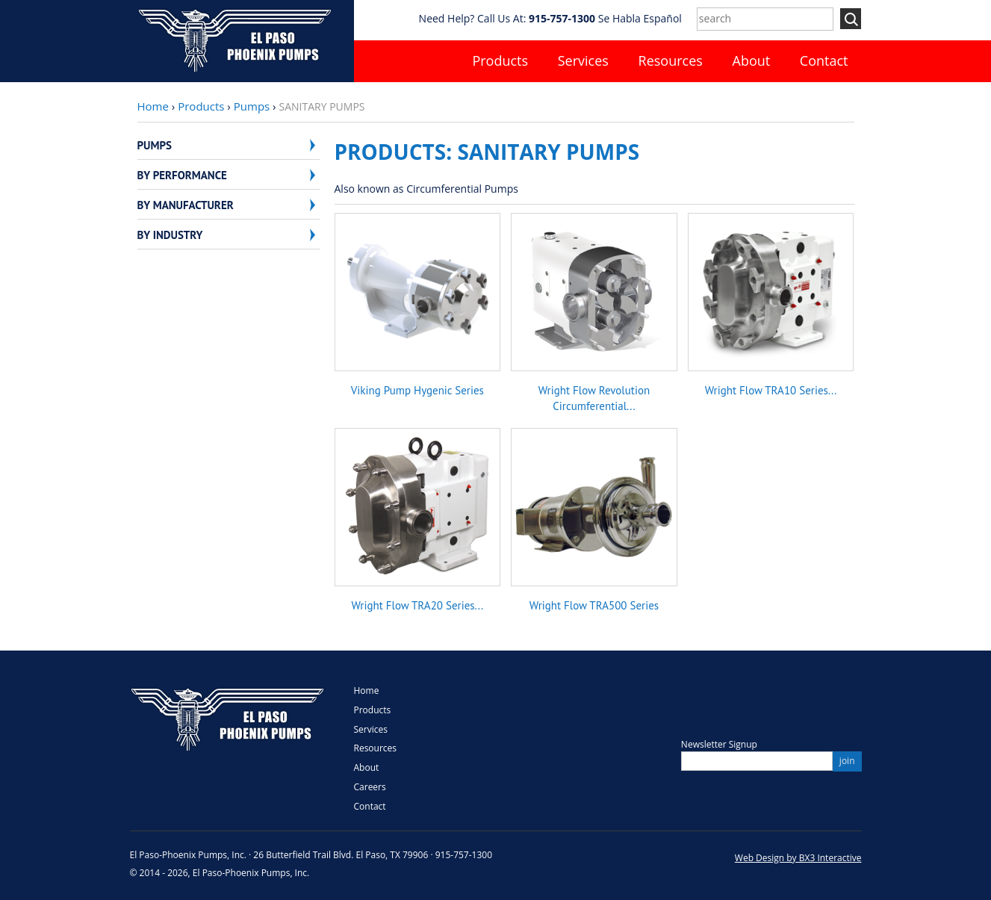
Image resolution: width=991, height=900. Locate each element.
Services (583, 60)
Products (500, 60)
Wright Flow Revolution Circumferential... (594, 397)
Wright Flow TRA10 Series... (771, 390)
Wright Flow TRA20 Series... (418, 605)
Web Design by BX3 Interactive (798, 857)
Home (153, 106)
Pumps (252, 106)
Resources (671, 60)
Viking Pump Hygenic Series (417, 390)
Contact (824, 60)
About (752, 60)
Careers (370, 786)
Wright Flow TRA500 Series (594, 605)
